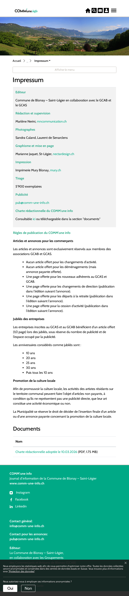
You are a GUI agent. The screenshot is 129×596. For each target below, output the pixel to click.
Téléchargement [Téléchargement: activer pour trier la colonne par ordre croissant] (102, 441)
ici (33, 219)
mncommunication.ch (54, 121)
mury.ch (57, 170)
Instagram (20, 497)
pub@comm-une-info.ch (32, 203)
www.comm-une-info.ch (27, 488)
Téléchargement (102, 452)
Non (28, 588)
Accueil (17, 60)
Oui (10, 588)
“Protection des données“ (21, 571)
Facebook (19, 504)
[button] (42, 60)
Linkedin (18, 511)
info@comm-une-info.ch (27, 531)
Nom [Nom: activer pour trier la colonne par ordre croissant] (18, 441)
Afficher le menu (64, 70)
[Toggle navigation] (113, 10)
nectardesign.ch (65, 154)
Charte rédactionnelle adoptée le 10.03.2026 (46, 452)
